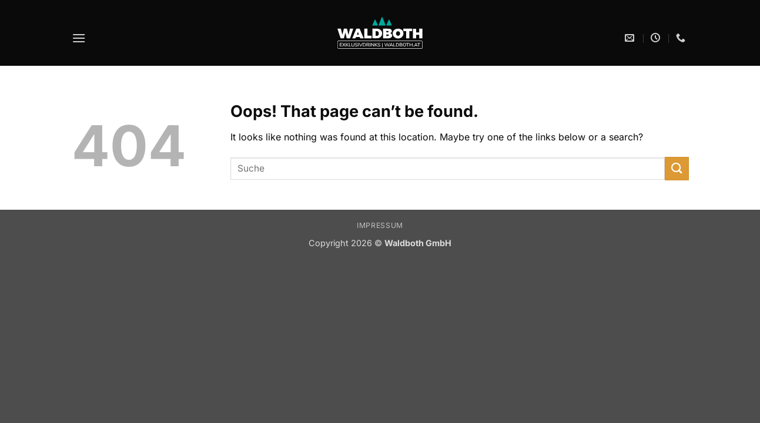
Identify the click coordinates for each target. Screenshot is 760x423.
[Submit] (676, 168)
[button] (79, 38)
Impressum (380, 225)
